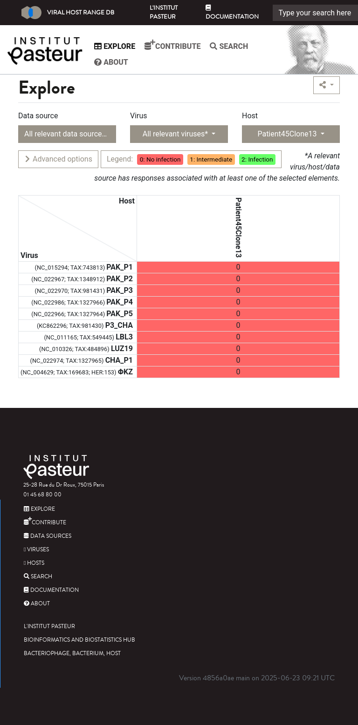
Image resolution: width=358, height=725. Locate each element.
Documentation (232, 13)
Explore (117, 46)
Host (250, 115)
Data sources (47, 536)
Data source (38, 115)
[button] (326, 85)
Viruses (36, 550)
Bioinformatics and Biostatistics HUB (79, 640)
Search (231, 46)
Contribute (175, 45)
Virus (138, 115)
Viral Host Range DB (67, 12)
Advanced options (58, 159)
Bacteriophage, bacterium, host (72, 653)
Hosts (34, 563)
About (113, 62)
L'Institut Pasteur (164, 12)
